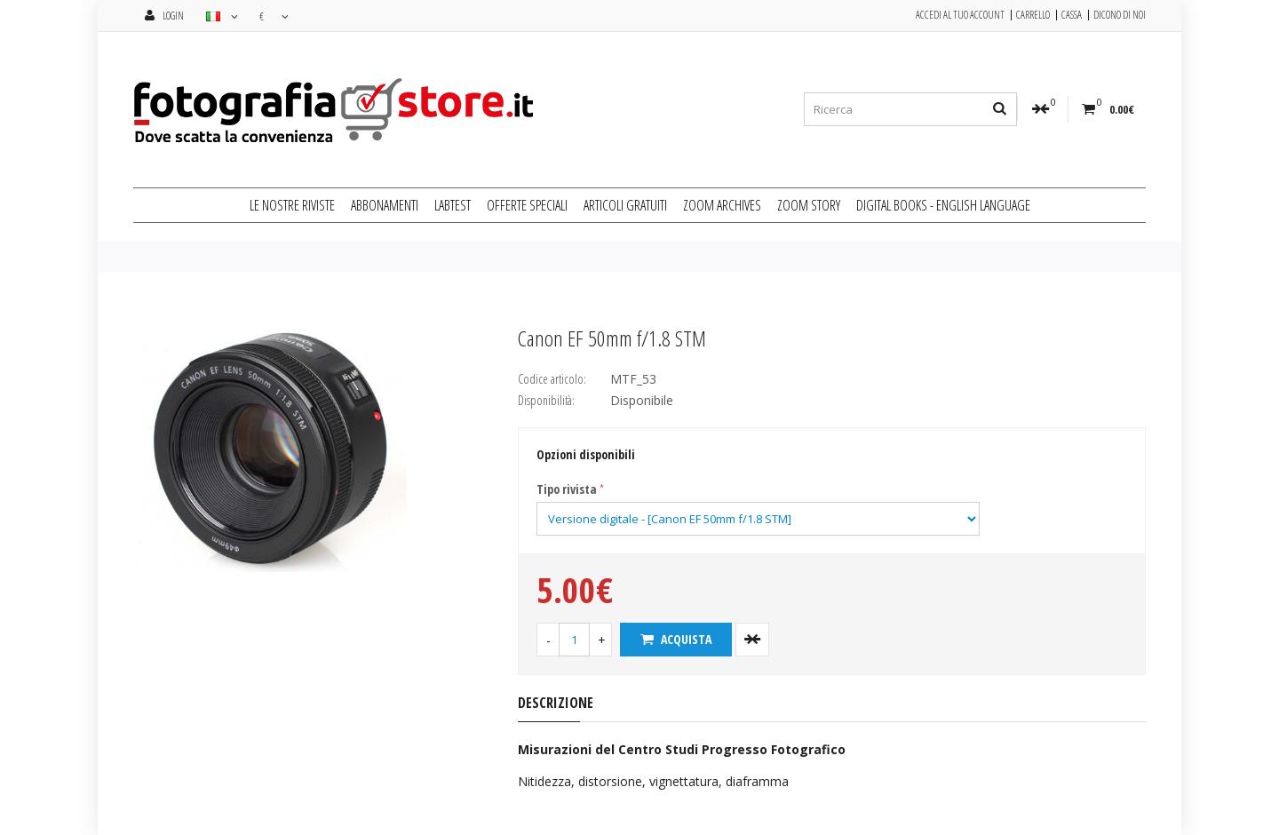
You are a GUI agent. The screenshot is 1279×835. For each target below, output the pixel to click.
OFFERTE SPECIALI (527, 205)
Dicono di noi (1119, 15)
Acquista (675, 639)
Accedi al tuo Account (960, 15)
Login (164, 15)
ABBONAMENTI (384, 205)
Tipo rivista (566, 489)
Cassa (1071, 15)
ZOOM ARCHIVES (722, 205)
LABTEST (452, 205)
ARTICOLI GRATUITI (625, 205)
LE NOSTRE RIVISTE (292, 205)
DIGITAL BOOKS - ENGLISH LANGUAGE (943, 205)
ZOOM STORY (808, 205)
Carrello (1033, 15)
